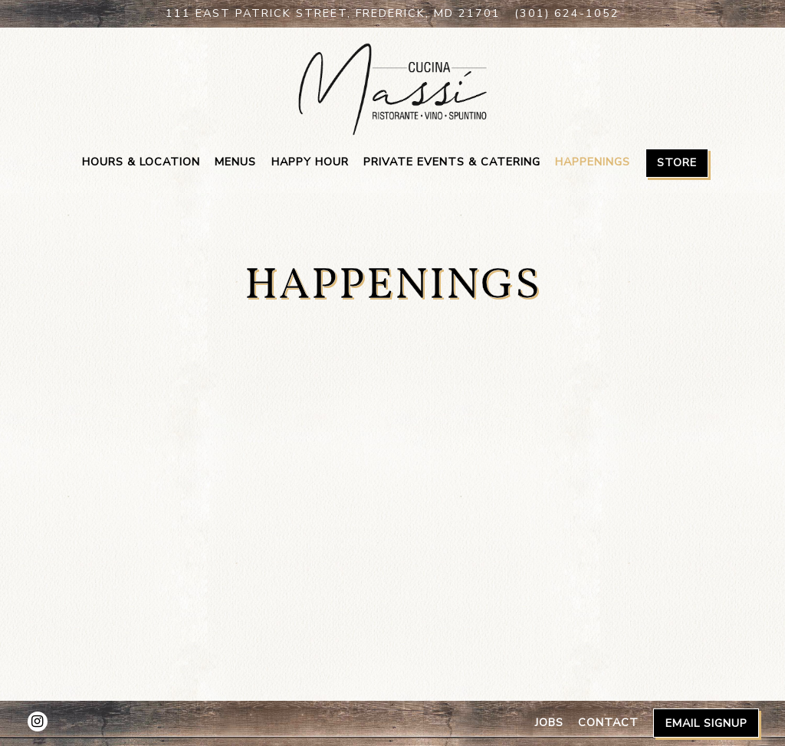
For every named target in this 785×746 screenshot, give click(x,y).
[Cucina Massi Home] (392, 88)
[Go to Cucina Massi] (333, 13)
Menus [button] (235, 161)
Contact (608, 722)
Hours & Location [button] (141, 161)
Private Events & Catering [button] (451, 161)
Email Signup (706, 723)
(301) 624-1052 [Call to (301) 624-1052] (566, 13)
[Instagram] (38, 721)
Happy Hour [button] (310, 161)
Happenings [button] (592, 161)
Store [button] (677, 162)
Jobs (549, 722)
